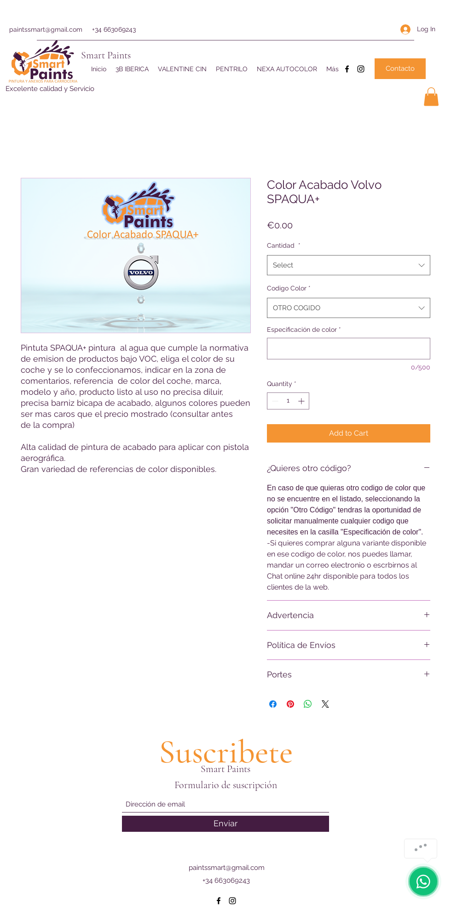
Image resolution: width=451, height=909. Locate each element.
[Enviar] (225, 824)
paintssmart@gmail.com (45, 29)
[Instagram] (360, 69)
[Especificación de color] (348, 348)
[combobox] (348, 265)
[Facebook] (347, 69)
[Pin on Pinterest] (290, 704)
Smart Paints (106, 55)
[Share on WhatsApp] (307, 704)
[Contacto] (400, 68)
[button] (431, 96)
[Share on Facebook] (272, 704)
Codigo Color (289, 288)
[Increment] (302, 401)
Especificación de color (304, 329)
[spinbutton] (288, 401)
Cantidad (284, 245)
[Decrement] (274, 401)
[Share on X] (325, 704)
